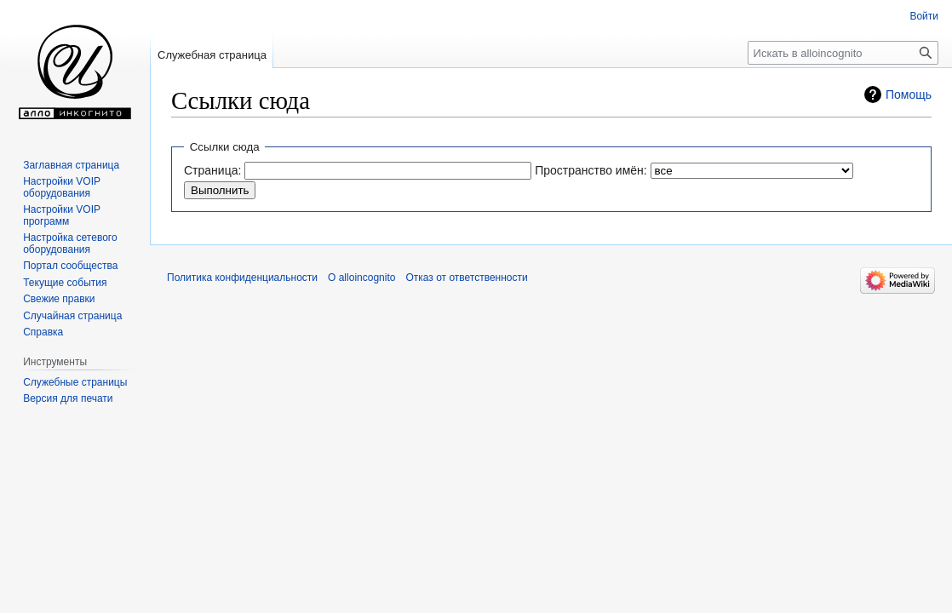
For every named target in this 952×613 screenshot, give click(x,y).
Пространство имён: (591, 170)
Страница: (212, 170)
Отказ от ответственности (466, 278)
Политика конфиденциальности (242, 278)
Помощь (909, 94)
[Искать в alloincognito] (843, 53)
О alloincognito (361, 278)
